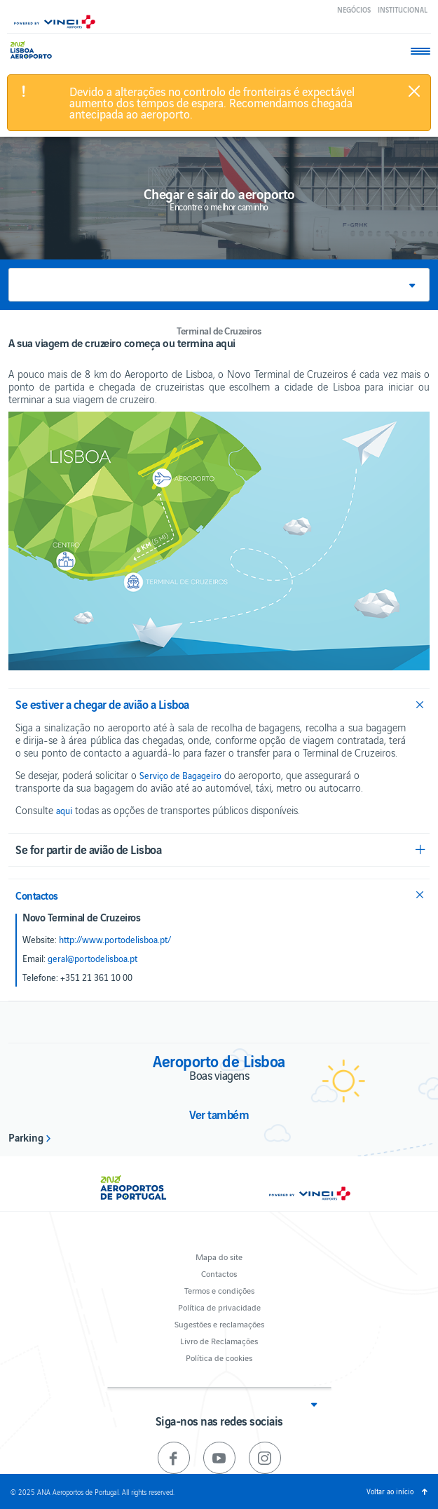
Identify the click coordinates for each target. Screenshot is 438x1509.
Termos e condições (219, 1290)
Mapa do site (219, 1256)
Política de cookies (219, 1357)
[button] (219, 285)
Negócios (354, 9)
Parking (25, 1136)
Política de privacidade (219, 1307)
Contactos (219, 1273)
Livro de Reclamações (219, 1340)
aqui (64, 811)
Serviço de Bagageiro (180, 775)
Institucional (402, 9)
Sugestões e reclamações (219, 1323)
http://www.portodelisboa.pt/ (115, 939)
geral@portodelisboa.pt (92, 958)
